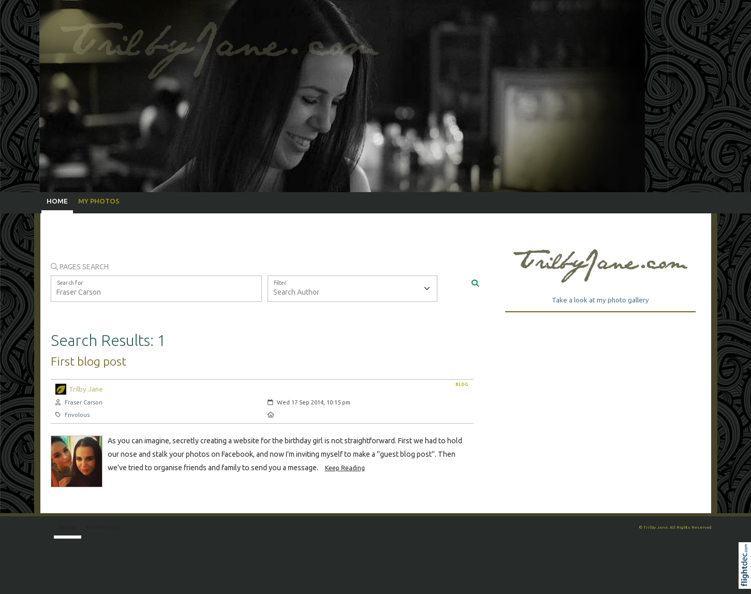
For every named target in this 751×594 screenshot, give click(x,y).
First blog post (88, 361)
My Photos (99, 201)
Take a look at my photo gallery (600, 300)
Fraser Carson (83, 402)
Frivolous (77, 414)
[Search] (475, 284)
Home (57, 201)
